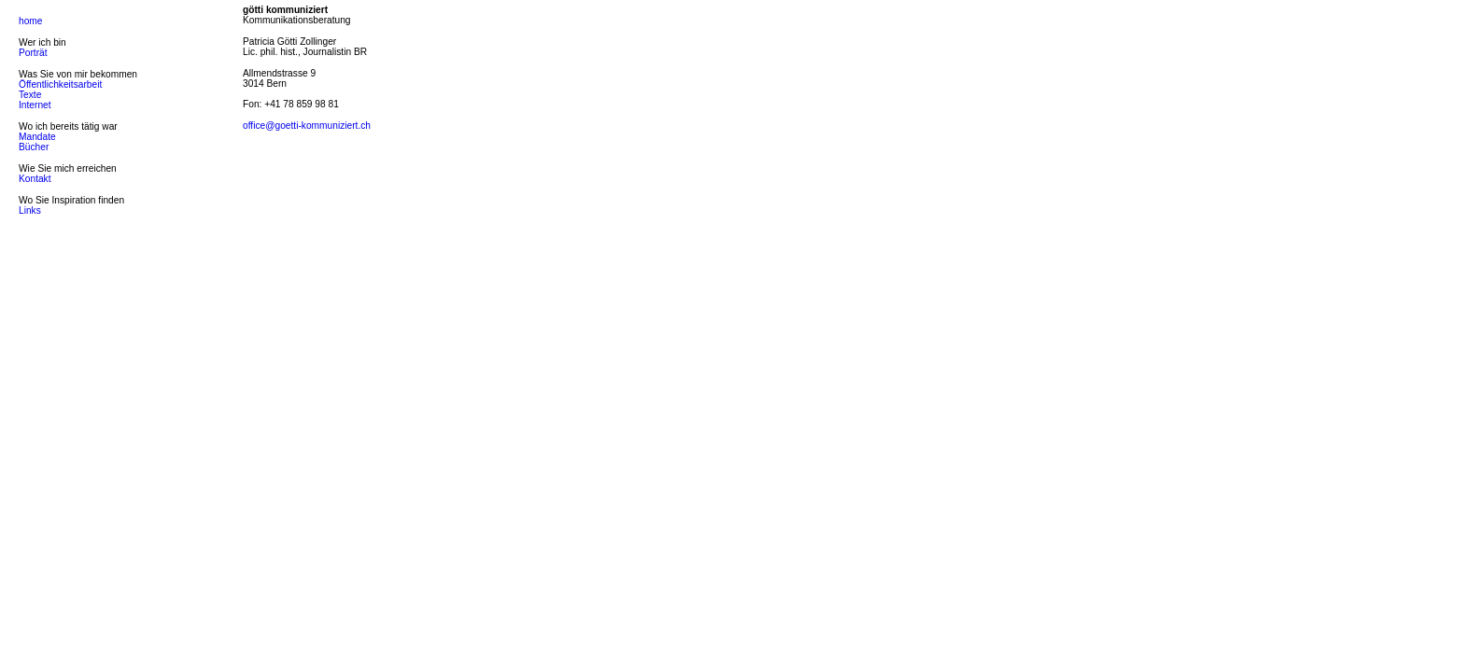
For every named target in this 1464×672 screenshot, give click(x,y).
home (30, 21)
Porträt (33, 53)
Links (30, 210)
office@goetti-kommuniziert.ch (307, 125)
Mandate (37, 137)
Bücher (34, 147)
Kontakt (35, 179)
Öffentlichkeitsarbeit (60, 84)
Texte (30, 95)
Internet (35, 105)
